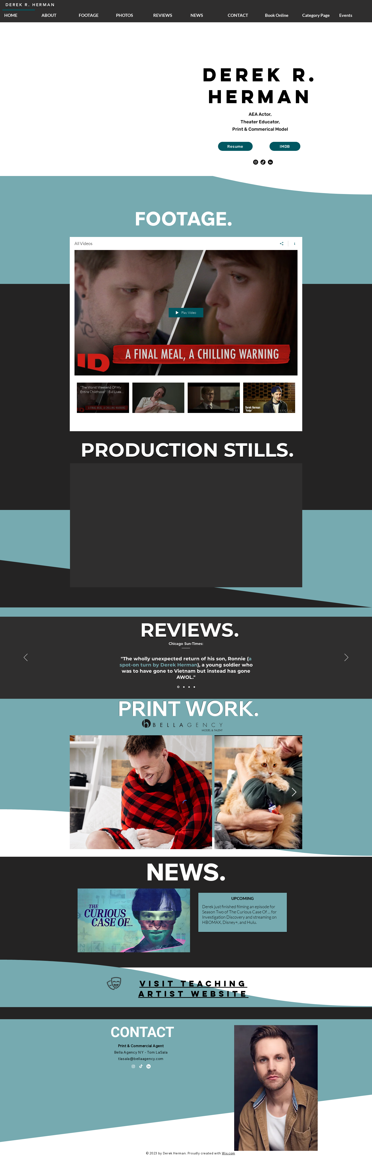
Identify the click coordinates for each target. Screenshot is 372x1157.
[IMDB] (285, 146)
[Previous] (26, 658)
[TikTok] (262, 162)
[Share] (281, 243)
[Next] (346, 658)
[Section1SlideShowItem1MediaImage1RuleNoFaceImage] (178, 687)
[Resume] (235, 146)
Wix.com (228, 1153)
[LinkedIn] (270, 162)
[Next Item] (294, 792)
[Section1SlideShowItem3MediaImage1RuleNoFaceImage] (189, 687)
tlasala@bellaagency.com (140, 1058)
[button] (186, 525)
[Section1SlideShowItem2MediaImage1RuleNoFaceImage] (184, 687)
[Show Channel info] (293, 243)
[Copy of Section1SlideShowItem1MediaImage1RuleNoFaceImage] (194, 687)
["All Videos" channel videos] (186, 403)
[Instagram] (255, 162)
